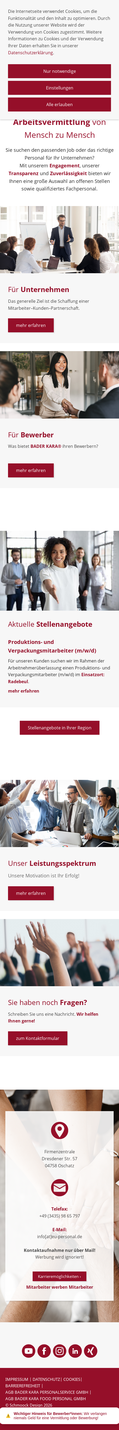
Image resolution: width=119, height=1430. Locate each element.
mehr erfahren (31, 325)
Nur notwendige (59, 71)
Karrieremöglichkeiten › (59, 1276)
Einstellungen (59, 88)
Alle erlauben (59, 104)
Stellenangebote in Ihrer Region (59, 728)
